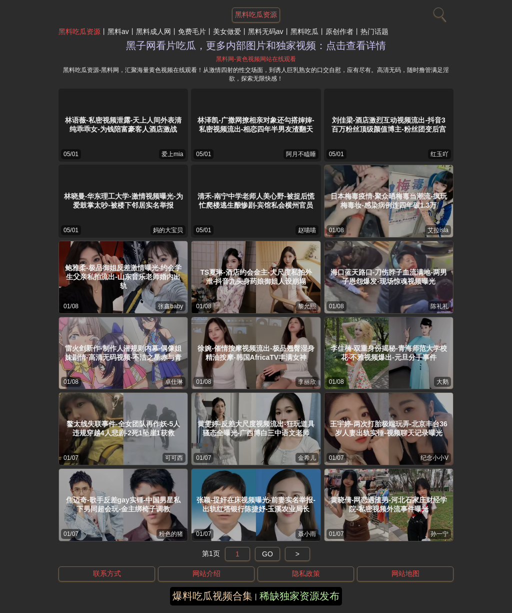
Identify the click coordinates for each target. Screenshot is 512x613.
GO (267, 554)
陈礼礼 (439, 306)
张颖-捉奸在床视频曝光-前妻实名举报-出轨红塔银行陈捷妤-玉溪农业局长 (256, 504)
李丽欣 (307, 381)
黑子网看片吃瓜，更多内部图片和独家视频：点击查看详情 (256, 45)
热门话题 (374, 32)
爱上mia (172, 154)
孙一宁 (439, 533)
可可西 (174, 457)
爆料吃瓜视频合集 (212, 595)
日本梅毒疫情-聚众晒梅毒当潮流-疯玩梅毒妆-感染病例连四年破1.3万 (388, 200)
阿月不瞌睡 (301, 154)
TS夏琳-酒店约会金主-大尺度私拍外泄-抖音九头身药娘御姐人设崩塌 (256, 276)
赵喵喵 (307, 230)
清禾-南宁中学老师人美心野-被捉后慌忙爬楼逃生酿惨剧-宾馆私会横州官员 (256, 200)
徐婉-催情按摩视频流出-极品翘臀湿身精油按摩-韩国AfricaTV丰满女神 (256, 352)
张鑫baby (170, 306)
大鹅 (442, 381)
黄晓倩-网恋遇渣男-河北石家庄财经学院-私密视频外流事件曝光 (388, 504)
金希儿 (307, 457)
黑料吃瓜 (304, 32)
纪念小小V (434, 457)
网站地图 (406, 573)
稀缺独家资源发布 (300, 595)
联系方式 (107, 573)
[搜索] (439, 13)
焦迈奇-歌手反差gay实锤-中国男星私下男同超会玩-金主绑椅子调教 (123, 504)
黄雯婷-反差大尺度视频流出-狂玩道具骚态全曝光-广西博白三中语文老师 (256, 428)
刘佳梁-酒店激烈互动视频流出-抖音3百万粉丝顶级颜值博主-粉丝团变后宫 (389, 124)
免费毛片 (192, 32)
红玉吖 (439, 154)
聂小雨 (307, 533)
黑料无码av (266, 32)
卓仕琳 (174, 381)
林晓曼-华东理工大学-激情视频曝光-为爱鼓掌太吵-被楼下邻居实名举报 (123, 200)
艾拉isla (438, 230)
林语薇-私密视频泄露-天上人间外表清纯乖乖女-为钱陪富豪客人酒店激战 (123, 124)
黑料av (118, 32)
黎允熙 (307, 306)
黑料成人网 (153, 32)
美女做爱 (227, 32)
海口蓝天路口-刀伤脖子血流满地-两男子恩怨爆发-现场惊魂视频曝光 (388, 276)
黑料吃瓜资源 (79, 32)
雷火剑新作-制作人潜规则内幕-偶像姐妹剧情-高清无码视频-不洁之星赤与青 (123, 352)
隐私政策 (306, 573)
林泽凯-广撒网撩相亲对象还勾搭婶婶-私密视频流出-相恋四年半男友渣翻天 (256, 124)
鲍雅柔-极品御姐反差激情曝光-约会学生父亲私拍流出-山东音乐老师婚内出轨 (123, 277)
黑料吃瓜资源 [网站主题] (256, 15)
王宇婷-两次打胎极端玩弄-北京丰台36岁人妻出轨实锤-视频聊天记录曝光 (389, 428)
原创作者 (340, 32)
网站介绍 (206, 573)
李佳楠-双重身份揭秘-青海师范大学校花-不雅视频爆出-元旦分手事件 (388, 352)
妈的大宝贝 (168, 230)
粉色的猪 (171, 533)
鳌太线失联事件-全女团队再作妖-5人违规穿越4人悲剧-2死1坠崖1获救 (123, 428)
